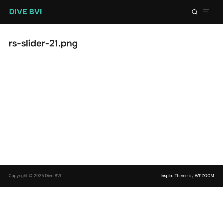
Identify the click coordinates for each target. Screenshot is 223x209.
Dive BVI (25, 12)
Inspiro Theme (174, 175)
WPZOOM (204, 175)
